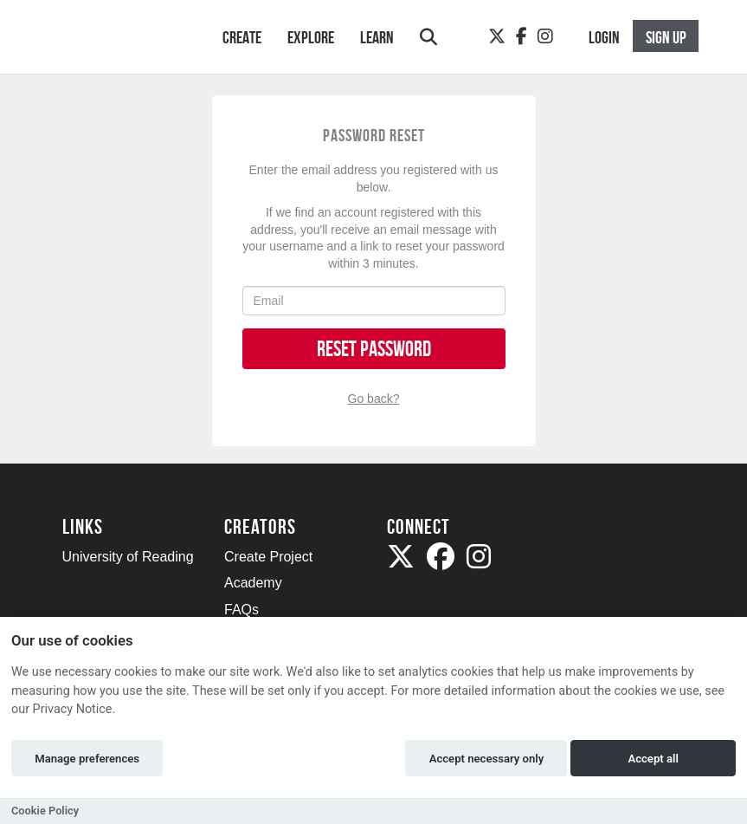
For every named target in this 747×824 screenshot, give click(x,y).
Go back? (374, 399)
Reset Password (374, 348)
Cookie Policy (45, 810)
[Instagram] (545, 36)
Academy (253, 582)
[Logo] (119, 45)
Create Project (268, 556)
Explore (310, 37)
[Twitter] (497, 36)
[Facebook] (521, 36)
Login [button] (604, 37)
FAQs (241, 609)
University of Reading (128, 556)
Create (241, 37)
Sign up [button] (666, 37)
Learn (377, 37)
